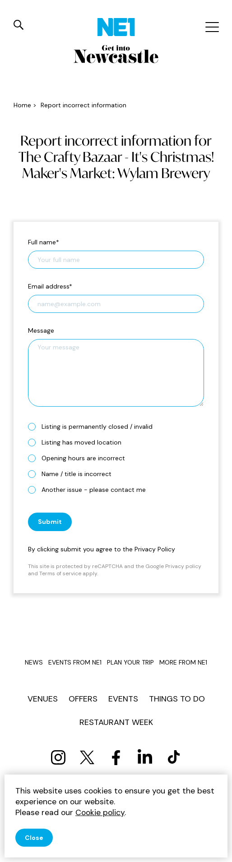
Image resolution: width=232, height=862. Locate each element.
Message (41, 330)
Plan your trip (130, 662)
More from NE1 (183, 662)
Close (34, 838)
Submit (50, 522)
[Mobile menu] (211, 27)
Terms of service (60, 573)
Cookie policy (100, 812)
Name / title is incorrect (73, 473)
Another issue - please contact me (90, 489)
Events (123, 698)
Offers (83, 698)
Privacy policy (183, 566)
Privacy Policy (155, 549)
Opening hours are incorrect (80, 458)
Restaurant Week (116, 722)
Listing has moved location (78, 442)
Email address (50, 286)
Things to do (177, 698)
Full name (43, 242)
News (34, 662)
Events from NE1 (75, 662)
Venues (43, 698)
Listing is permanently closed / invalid (94, 426)
